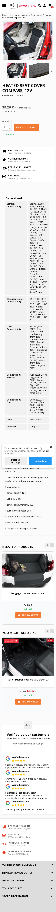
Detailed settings (15, 461)
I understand (40, 461)
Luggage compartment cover (28, 593)
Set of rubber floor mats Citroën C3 (28, 679)
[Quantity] (5, 127)
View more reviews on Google (28, 743)
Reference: (8, 95)
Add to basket (26, 127)
